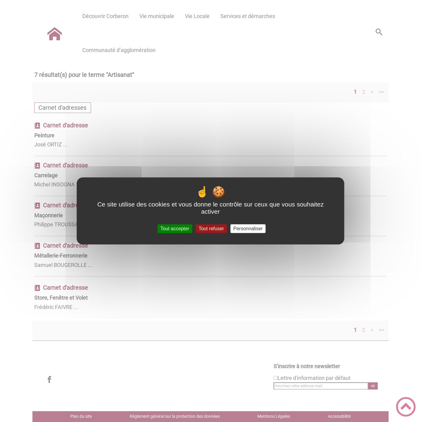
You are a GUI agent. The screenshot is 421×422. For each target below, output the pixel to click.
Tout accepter (174, 228)
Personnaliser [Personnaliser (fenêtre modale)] (248, 228)
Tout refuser (211, 228)
